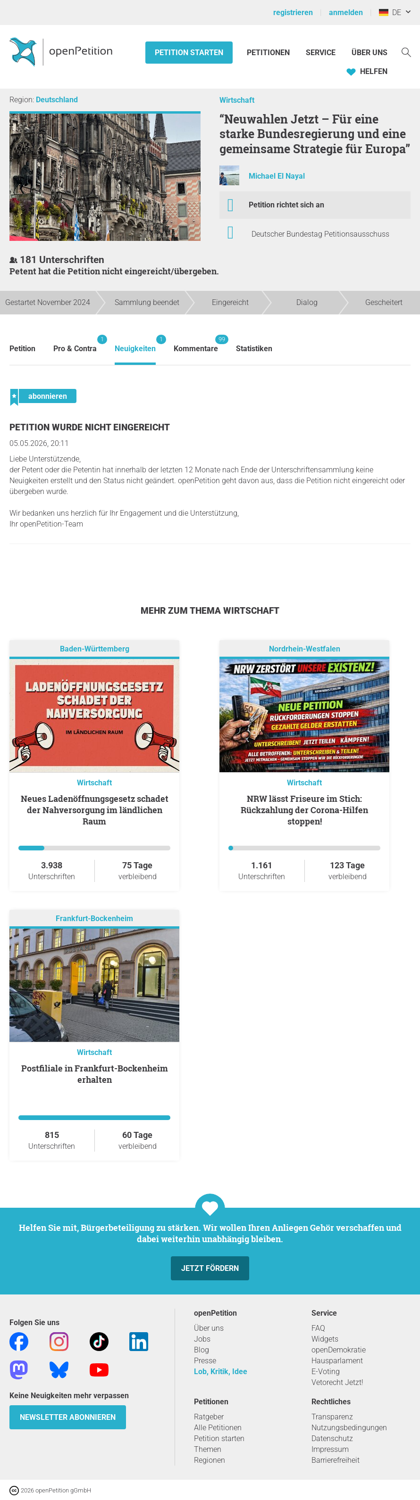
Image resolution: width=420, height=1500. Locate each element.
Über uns (209, 1328)
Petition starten (189, 52)
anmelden (346, 12)
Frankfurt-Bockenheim (94, 918)
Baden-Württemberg (94, 648)
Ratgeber (209, 1416)
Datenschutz (332, 1438)
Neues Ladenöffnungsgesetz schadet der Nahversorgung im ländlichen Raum (94, 810)
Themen (207, 1449)
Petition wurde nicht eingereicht (89, 427)
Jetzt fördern (210, 1268)
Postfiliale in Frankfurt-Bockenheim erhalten (94, 1074)
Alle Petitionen (218, 1427)
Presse (205, 1360)
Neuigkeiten (135, 344)
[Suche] (406, 51)
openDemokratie (338, 1349)
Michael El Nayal (277, 176)
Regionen (209, 1460)
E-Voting (325, 1371)
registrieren (293, 12)
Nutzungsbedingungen (349, 1427)
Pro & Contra (75, 344)
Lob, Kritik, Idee (220, 1371)
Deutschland (57, 99)
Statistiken (254, 348)
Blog (201, 1349)
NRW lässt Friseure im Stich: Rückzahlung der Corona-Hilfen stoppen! (304, 810)
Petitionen (269, 52)
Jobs (202, 1339)
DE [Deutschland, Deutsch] (390, 12)
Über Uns (369, 52)
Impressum (330, 1449)
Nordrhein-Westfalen (304, 648)
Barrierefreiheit (335, 1460)
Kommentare (196, 344)
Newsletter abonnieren (68, 1417)
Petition (22, 348)
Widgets (324, 1339)
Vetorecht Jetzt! (337, 1382)
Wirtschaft (236, 100)
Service (321, 52)
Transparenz (332, 1416)
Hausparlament (337, 1360)
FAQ (318, 1328)
